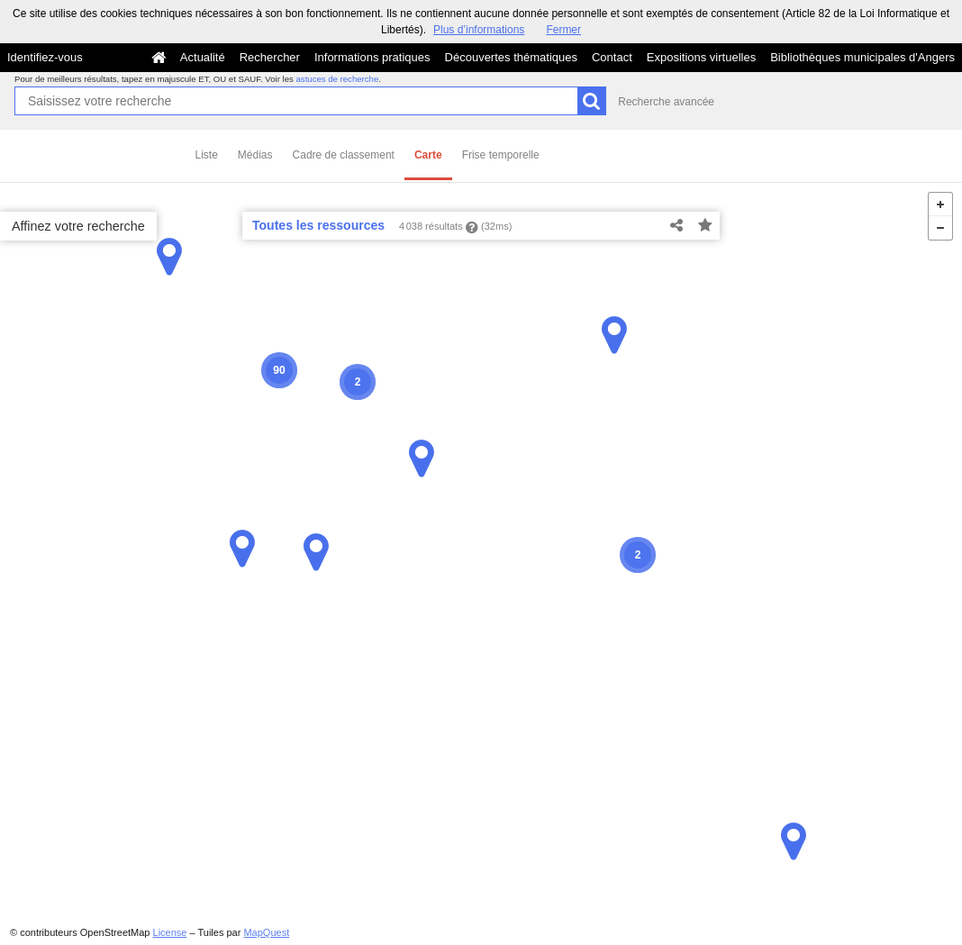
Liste (206, 155)
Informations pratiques (372, 57)
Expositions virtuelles (701, 57)
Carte (428, 155)
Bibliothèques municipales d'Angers (862, 57)
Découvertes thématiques (511, 57)
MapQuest (266, 932)
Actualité (202, 57)
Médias (255, 155)
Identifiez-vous (45, 57)
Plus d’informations (478, 29)
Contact (612, 57)
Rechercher (270, 57)
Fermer (563, 29)
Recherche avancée (666, 101)
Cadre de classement (344, 155)
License (170, 932)
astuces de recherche (337, 79)
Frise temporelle (501, 155)
